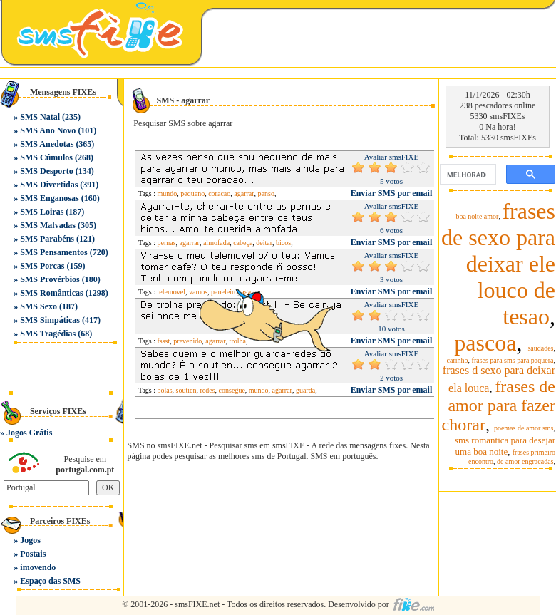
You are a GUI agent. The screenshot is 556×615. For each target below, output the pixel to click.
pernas (167, 243)
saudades (540, 348)
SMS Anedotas (46, 144)
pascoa (485, 343)
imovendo (38, 567)
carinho (457, 360)
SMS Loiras (41, 212)
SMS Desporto (46, 171)
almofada (216, 243)
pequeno (192, 193)
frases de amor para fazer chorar (498, 405)
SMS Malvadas (48, 225)
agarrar (244, 193)
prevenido (187, 341)
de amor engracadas (525, 461)
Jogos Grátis (29, 433)
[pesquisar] (466, 174)
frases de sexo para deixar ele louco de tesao (498, 263)
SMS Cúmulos (46, 157)
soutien (186, 390)
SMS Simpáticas (50, 320)
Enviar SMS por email (392, 193)
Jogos (30, 540)
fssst (164, 341)
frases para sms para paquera (513, 360)
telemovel (171, 292)
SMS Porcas (42, 266)
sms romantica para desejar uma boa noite (505, 446)
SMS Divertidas (49, 185)
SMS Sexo (38, 306)
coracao (219, 193)
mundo (167, 193)
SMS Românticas (51, 293)
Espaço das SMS (50, 581)
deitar (264, 243)
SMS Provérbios (49, 279)
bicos (283, 243)
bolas (165, 390)
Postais (33, 554)
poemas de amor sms (524, 428)
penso (266, 193)
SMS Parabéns (47, 239)
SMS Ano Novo (48, 130)
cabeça (242, 243)
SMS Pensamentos (53, 252)
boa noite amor (476, 216)
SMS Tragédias (48, 333)
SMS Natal (40, 117)
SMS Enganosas (49, 198)
